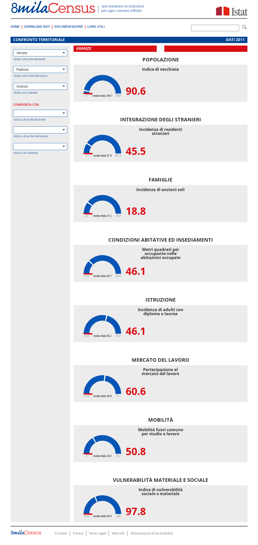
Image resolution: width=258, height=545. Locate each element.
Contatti (61, 533)
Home (15, 26)
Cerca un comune (26, 92)
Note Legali (97, 533)
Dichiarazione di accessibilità (152, 533)
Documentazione (68, 26)
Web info (118, 533)
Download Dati (37, 26)
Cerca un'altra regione (29, 59)
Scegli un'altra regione (30, 119)
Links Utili (96, 26)
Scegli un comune (26, 153)
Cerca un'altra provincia (30, 76)
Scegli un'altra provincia (31, 136)
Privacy (78, 533)
